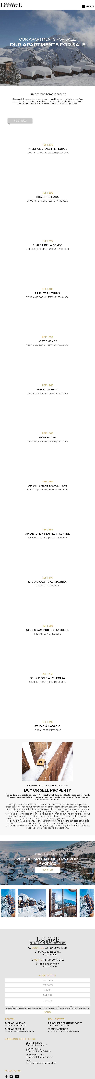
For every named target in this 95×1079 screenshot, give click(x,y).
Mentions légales (58, 1077)
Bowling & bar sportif (15, 1044)
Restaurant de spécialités (60, 1044)
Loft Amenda (47, 341)
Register (47, 870)
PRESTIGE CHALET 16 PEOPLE (47, 148)
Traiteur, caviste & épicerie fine (63, 1050)
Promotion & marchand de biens (64, 1030)
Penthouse (47, 437)
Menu (88, 6)
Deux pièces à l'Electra (47, 678)
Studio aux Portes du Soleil (47, 630)
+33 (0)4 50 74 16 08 (55, 948)
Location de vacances (15, 1024)
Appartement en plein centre (47, 533)
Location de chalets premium (19, 1030)
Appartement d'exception (47, 485)
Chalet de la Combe (47, 245)
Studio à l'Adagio (47, 726)
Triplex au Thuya (47, 293)
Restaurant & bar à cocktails (18, 1050)
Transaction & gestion (65, 1024)
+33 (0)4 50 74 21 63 (53, 959)
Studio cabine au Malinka (47, 581)
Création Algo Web (70, 1077)
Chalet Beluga (47, 197)
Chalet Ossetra (47, 389)
